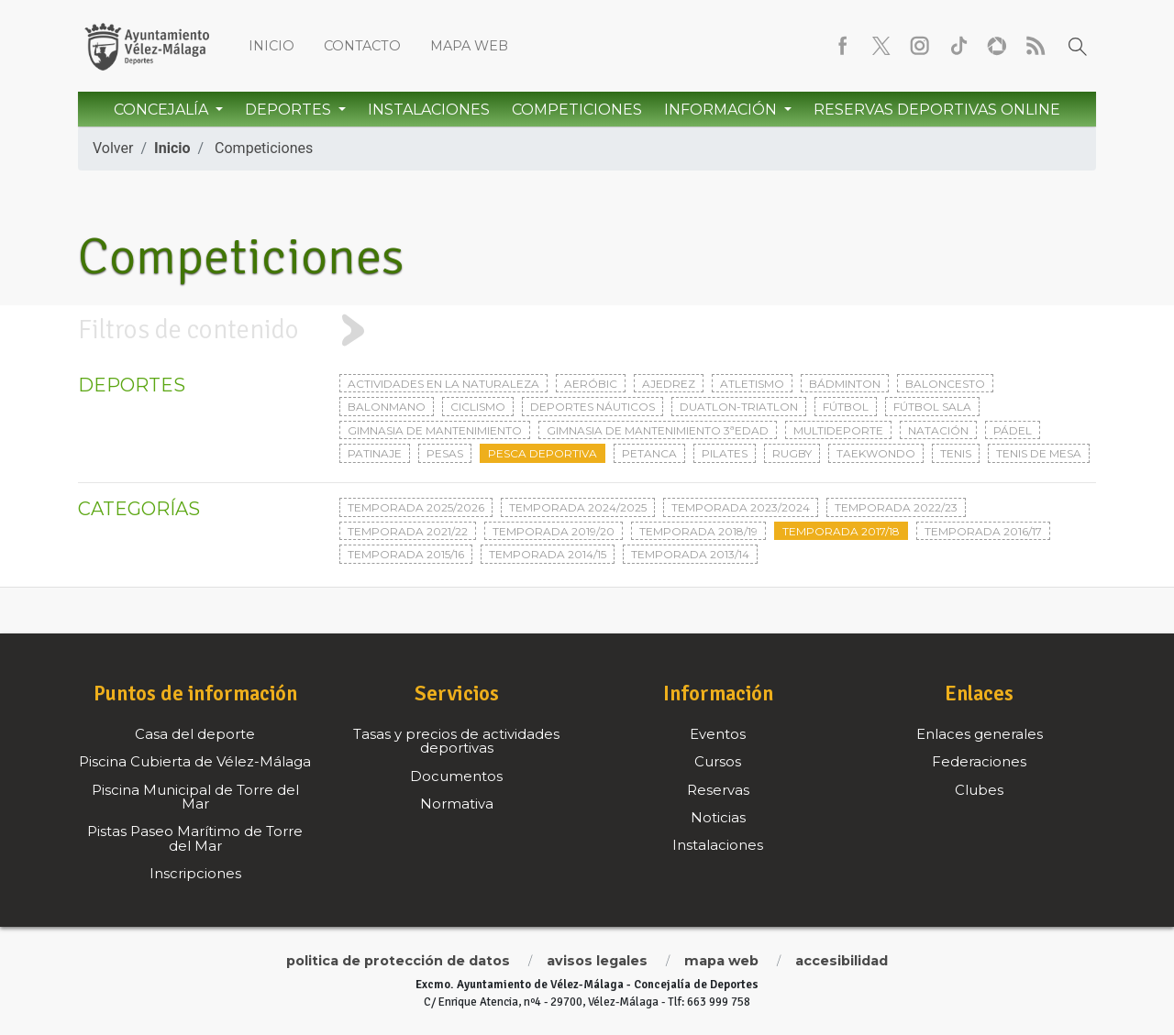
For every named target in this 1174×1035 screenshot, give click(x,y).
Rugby (792, 453)
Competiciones (577, 109)
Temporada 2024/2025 (578, 507)
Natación (938, 430)
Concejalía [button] (163, 109)
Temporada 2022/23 (896, 507)
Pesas (444, 453)
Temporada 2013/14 (690, 554)
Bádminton (844, 384)
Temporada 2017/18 (841, 531)
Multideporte (838, 430)
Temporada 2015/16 (406, 554)
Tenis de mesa (1038, 453)
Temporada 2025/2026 (416, 507)
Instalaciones (429, 109)
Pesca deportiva (542, 453)
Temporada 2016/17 (983, 531)
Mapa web (469, 46)
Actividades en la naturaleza (443, 384)
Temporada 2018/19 (698, 531)
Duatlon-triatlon (739, 406)
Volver (113, 148)
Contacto (362, 46)
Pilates (725, 453)
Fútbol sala (932, 406)
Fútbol (846, 406)
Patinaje (375, 453)
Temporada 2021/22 (408, 531)
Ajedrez (668, 384)
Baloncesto (945, 384)
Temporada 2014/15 (547, 554)
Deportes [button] (290, 109)
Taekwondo (875, 453)
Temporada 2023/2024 (740, 507)
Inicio (271, 46)
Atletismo (752, 384)
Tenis (955, 453)
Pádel (1012, 430)
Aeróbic (590, 384)
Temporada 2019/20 (554, 531)
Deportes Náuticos (592, 406)
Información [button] (722, 109)
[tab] (587, 330)
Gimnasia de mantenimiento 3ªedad (658, 430)
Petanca (649, 453)
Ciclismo (477, 406)
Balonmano (387, 406)
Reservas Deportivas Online (937, 109)
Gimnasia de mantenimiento (435, 430)
